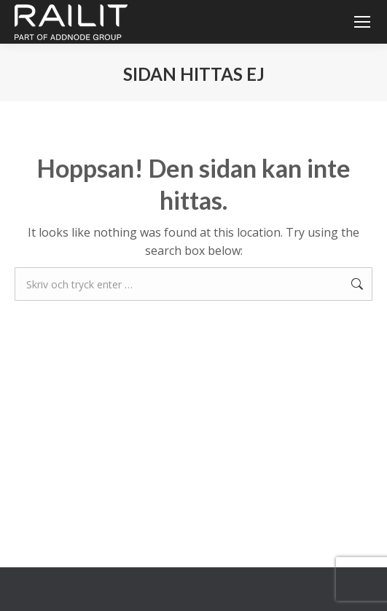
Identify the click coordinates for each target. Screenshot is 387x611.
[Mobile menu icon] (362, 22)
